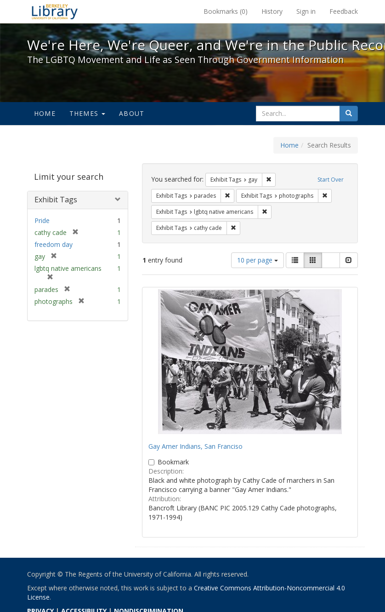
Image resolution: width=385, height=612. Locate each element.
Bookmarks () (226, 11)
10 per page (257, 260)
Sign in (306, 11)
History (272, 11)
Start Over (330, 179)
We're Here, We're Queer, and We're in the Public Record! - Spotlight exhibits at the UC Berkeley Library (54, 11)
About (131, 113)
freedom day (53, 244)
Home (45, 113)
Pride (42, 220)
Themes (87, 113)
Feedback (343, 11)
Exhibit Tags (55, 199)
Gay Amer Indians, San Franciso (195, 446)
